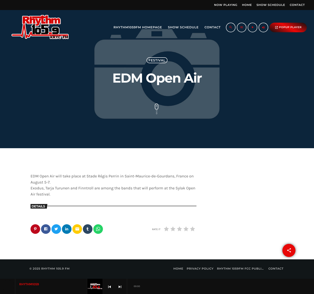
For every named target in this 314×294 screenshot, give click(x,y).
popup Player (288, 27)
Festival (157, 60)
